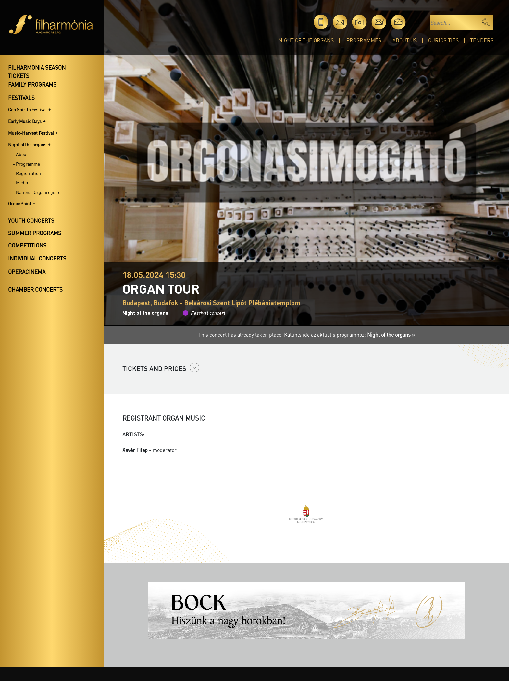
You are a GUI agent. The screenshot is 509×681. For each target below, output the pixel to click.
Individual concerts (37, 258)
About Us (404, 40)
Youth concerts (31, 220)
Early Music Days (25, 121)
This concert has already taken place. (241, 334)
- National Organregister (37, 192)
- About (20, 154)
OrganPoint (19, 203)
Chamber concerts (35, 289)
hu (417, 22)
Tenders (481, 40)
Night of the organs (306, 40)
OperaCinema (26, 271)
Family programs (32, 84)
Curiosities (443, 40)
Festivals (21, 97)
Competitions (27, 245)
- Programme (26, 164)
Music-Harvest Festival (31, 133)
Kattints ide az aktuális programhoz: (349, 334)
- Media (20, 182)
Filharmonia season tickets (37, 71)
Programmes (363, 40)
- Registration (27, 173)
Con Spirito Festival (27, 109)
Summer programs (34, 232)
